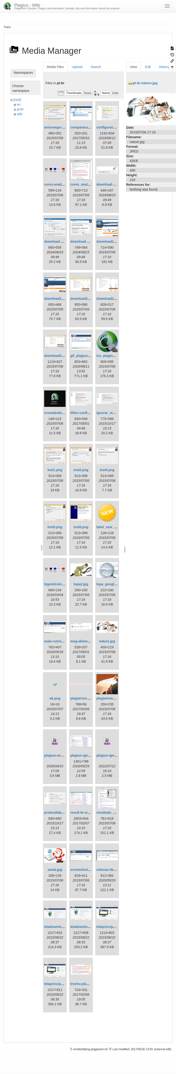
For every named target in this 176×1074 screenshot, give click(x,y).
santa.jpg (55, 870)
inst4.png (107, 470)
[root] (17, 100)
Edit (148, 67)
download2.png (82, 299)
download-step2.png (60, 241)
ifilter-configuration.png (89, 413)
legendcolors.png (58, 584)
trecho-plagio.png (84, 984)
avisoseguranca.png (60, 127)
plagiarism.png (82, 698)
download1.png (108, 241)
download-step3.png (86, 241)
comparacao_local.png (88, 127)
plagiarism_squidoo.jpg (115, 698)
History (164, 67)
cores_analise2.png (85, 184)
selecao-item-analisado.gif (117, 870)
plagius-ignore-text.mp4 (115, 755)
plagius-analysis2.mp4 (62, 755)
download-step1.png (112, 184)
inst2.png (81, 470)
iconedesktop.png (58, 413)
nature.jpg (107, 641)
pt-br (20, 109)
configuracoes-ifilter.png (115, 127)
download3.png (56, 356)
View (133, 67)
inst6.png (81, 527)
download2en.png (110, 299)
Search (95, 67)
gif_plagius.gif (81, 356)
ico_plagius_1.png (110, 356)
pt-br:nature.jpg (145, 83)
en (19, 104)
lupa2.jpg (81, 584)
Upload (77, 67)
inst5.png (55, 527)
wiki (19, 114)
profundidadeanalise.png (64, 812)
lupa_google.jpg (109, 584)
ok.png (54, 698)
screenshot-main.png (87, 870)
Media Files (55, 67)
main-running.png (58, 641)
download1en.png (58, 299)
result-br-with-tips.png (88, 812)
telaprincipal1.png (58, 984)
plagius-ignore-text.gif (87, 755)
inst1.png (55, 470)
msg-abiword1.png (85, 641)
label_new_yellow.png (113, 527)
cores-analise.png (58, 184)
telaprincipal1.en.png (113, 927)
